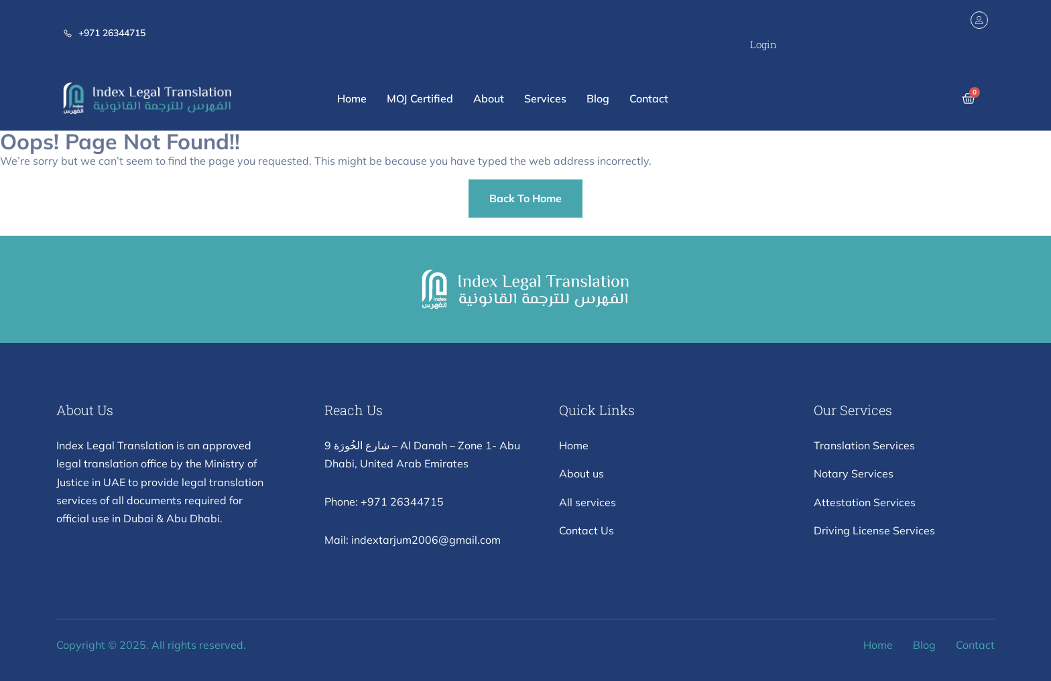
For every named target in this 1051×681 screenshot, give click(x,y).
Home (352, 98)
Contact (648, 98)
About (488, 98)
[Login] (979, 20)
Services (545, 98)
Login (763, 44)
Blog (597, 98)
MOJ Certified (420, 98)
